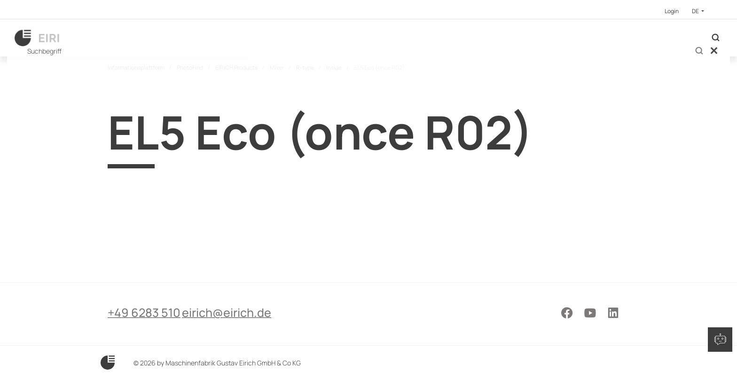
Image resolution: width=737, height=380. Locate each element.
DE (696, 11)
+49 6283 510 (144, 345)
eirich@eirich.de (246, 345)
